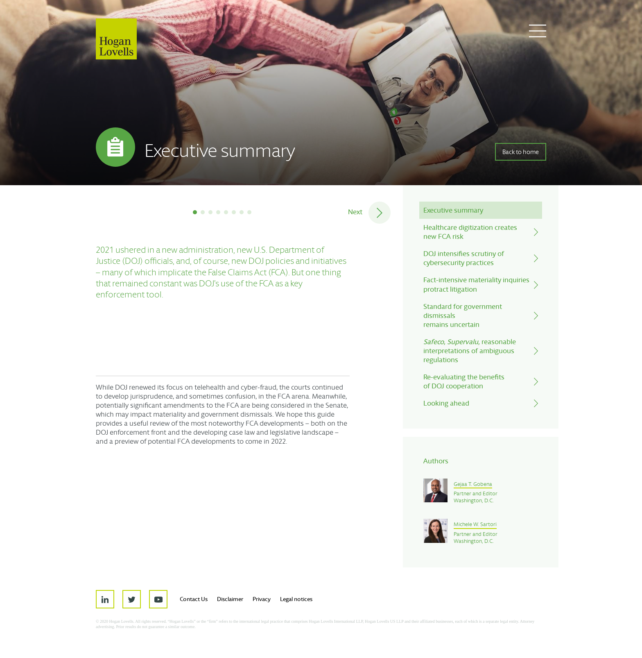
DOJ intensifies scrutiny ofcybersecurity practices (463, 258)
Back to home (520, 152)
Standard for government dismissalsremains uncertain (462, 315)
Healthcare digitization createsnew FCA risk (470, 231)
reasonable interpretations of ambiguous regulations (469, 350)
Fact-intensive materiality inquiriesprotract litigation (476, 284)
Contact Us (194, 599)
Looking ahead (446, 403)
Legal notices (296, 599)
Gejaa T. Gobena (473, 484)
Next (355, 211)
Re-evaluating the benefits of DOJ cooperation (463, 381)
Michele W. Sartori (475, 524)
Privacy (262, 599)
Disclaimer (230, 599)
